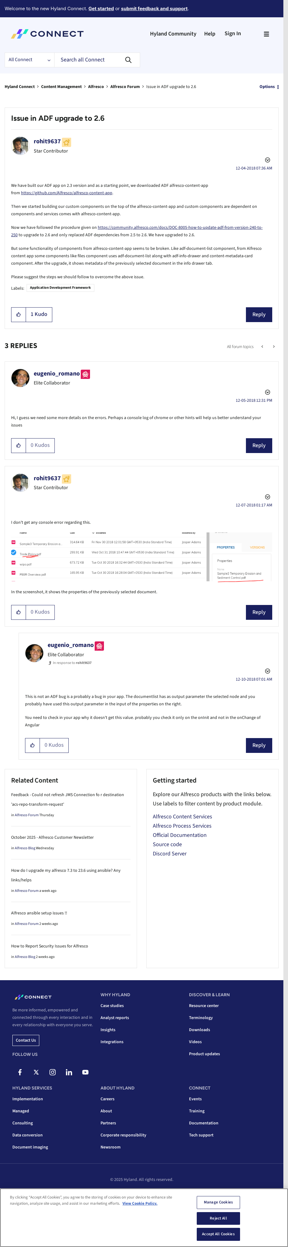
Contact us (26, 1040)
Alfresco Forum (125, 87)
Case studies (112, 1006)
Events (195, 1099)
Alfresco (96, 87)
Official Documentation (180, 835)
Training (196, 1111)
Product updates (204, 1054)
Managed (20, 1111)
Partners (108, 1123)
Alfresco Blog (25, 848)
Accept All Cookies (218, 1234)
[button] (18, 315)
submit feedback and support (154, 8)
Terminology (201, 1018)
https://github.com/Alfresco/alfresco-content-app (66, 193)
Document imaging (30, 1147)
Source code (167, 844)
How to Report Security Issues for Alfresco (49, 946)
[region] (144, 1217)
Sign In (233, 33)
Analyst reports (115, 1018)
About (106, 1111)
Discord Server (170, 854)
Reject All (218, 1218)
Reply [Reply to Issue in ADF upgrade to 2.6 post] (259, 314)
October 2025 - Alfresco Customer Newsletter (52, 837)
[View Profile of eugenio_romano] (57, 373)
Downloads (199, 1030)
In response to (72, 662)
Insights (108, 1030)
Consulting (22, 1123)
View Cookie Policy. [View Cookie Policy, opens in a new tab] (140, 1203)
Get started (101, 8)
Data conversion (27, 1135)
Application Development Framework (60, 287)
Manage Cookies (218, 1202)
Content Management (61, 87)
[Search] (97, 59)
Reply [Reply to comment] (259, 445)
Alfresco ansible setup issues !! (39, 913)
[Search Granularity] (29, 59)
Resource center (204, 1006)
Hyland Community (173, 34)
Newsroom (111, 1147)
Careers (107, 1099)
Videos (195, 1042)
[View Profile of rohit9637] (47, 141)
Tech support (201, 1135)
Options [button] (267, 87)
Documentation (203, 1123)
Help (209, 34)
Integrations (112, 1042)
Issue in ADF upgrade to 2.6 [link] (171, 87)
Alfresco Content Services (182, 817)
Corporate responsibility (123, 1135)
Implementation (27, 1099)
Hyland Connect (20, 87)
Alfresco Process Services (182, 826)
